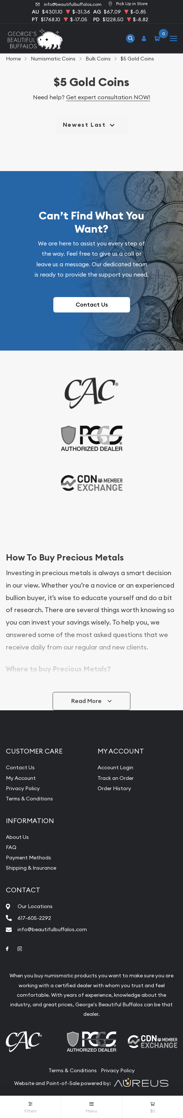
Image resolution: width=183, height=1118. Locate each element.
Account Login (115, 767)
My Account (21, 778)
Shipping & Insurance (31, 868)
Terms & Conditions (29, 798)
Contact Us (92, 304)
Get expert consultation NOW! (108, 97)
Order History (114, 788)
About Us (17, 837)
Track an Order (116, 778)
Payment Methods (28, 857)
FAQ (11, 847)
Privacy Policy (23, 788)
